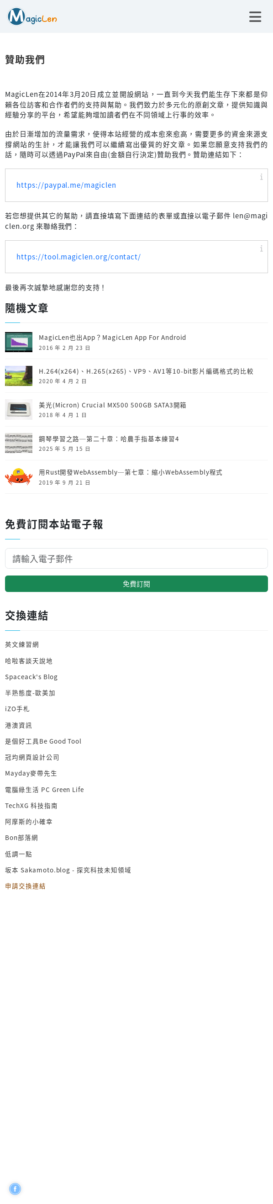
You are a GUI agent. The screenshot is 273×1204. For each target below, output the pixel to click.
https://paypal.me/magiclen (66, 185)
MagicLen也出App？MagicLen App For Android (113, 337)
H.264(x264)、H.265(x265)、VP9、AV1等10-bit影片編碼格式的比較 (146, 370)
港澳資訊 (18, 724)
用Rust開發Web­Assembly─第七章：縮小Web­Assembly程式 (131, 471)
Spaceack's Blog (31, 676)
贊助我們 (25, 59)
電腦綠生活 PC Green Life (44, 789)
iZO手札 (17, 708)
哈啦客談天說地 (29, 660)
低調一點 (18, 853)
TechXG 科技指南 (31, 805)
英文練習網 (22, 644)
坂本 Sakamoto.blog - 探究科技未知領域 (68, 869)
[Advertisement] (136, 1045)
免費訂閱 (136, 583)
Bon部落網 (21, 837)
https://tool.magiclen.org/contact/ (78, 256)
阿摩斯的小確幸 (29, 821)
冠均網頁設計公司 (32, 756)
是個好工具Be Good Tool (43, 740)
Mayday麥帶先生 (31, 772)
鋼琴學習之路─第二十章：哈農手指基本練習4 (109, 438)
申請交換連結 (25, 885)
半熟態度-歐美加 (30, 692)
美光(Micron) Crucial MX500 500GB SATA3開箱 (113, 404)
